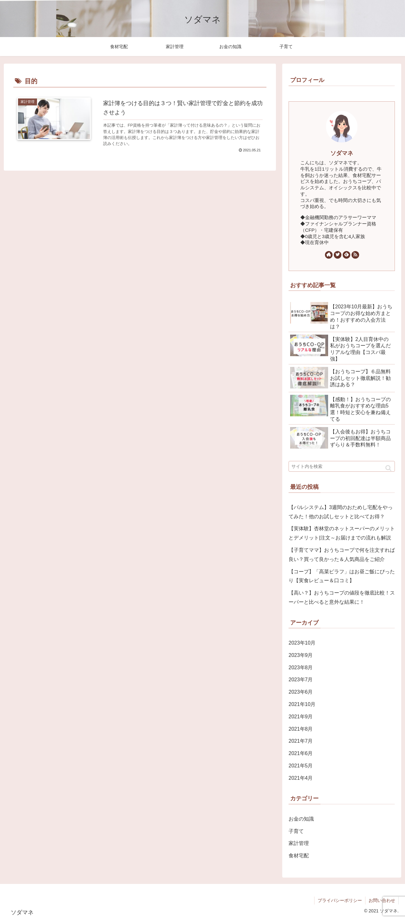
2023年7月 (301, 679)
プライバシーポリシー (340, 900)
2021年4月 (301, 778)
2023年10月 (302, 643)
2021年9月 (301, 716)
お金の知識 (301, 819)
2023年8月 (301, 667)
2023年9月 (301, 655)
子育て (296, 831)
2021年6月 (301, 753)
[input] (342, 466)
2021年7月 (301, 741)
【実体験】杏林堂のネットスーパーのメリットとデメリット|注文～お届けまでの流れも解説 (342, 533)
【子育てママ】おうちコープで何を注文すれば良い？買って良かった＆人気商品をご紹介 (342, 554)
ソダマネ (341, 153)
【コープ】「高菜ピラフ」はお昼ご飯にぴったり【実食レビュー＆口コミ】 (342, 576)
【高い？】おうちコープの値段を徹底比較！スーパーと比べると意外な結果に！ (342, 597)
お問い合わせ (382, 900)
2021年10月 (302, 704)
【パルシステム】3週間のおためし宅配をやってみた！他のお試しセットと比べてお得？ (341, 512)
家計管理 (299, 843)
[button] (388, 468)
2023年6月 (301, 692)
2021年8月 (301, 729)
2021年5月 (301, 765)
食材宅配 (299, 855)
